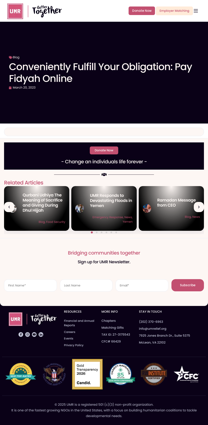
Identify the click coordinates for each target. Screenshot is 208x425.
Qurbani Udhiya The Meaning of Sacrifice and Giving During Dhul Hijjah (42, 202)
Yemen (128, 222)
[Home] (32, 11)
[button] (9, 207)
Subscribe (187, 285)
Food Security (55, 222)
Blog (16, 57)
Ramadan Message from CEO (176, 202)
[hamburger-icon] (196, 10)
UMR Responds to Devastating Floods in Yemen (111, 200)
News (128, 217)
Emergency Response (107, 217)
